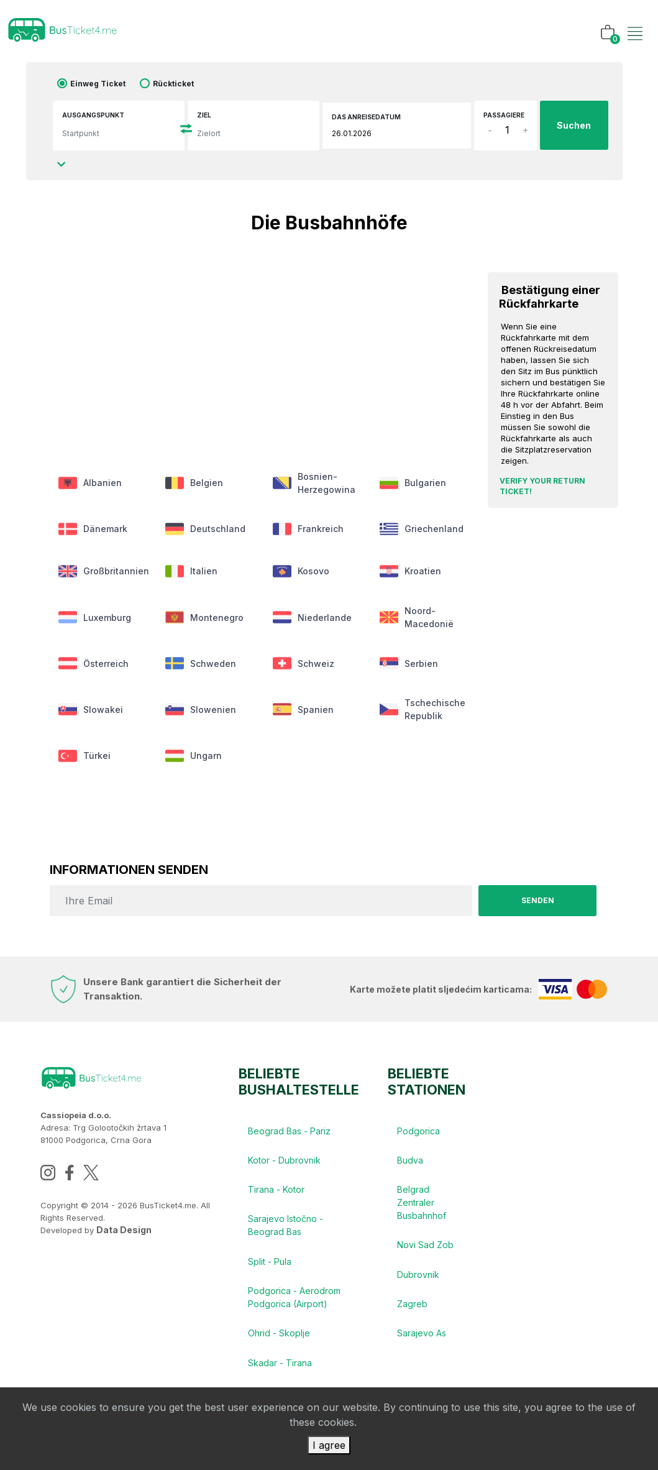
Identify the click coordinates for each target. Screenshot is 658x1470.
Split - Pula (269, 1267)
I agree (329, 1445)
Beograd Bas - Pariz (289, 1134)
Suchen (574, 126)
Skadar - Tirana (280, 1369)
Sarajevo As (421, 1339)
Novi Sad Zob (425, 1250)
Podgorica (418, 1134)
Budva (410, 1164)
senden (537, 904)
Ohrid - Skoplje (279, 1339)
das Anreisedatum (366, 117)
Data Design (124, 1233)
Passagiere (503, 115)
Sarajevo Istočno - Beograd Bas (285, 1231)
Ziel (204, 115)
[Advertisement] (254, 344)
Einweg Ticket (98, 83)
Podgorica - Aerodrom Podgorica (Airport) (294, 1303)
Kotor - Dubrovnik (284, 1164)
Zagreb (412, 1310)
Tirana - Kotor (276, 1194)
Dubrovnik (418, 1280)
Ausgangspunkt (93, 115)
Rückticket (173, 83)
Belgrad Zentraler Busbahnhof (421, 1207)
